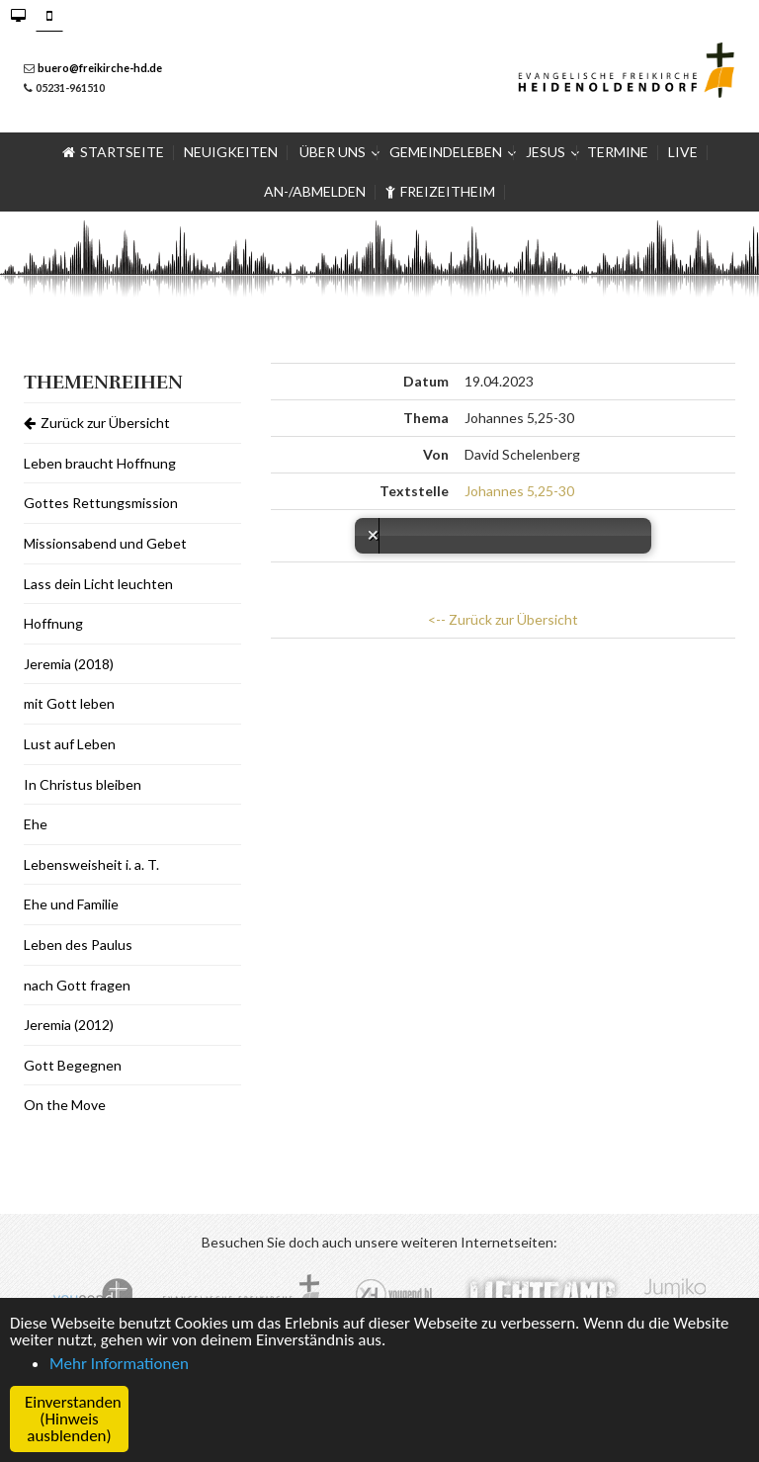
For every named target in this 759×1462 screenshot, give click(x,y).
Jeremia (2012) (69, 1024)
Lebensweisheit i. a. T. (91, 864)
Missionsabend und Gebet (105, 543)
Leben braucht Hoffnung (100, 463)
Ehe (35, 824)
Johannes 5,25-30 (519, 490)
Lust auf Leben (70, 743)
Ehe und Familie (71, 904)
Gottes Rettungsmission (101, 502)
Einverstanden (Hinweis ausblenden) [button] (73, 1419)
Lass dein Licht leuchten (98, 583)
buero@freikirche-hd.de (100, 67)
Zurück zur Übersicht (97, 422)
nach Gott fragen (77, 985)
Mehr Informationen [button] (119, 1363)
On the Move (65, 1104)
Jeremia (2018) (69, 663)
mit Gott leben (69, 703)
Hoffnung (53, 623)
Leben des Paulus (78, 944)
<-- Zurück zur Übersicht (503, 619)
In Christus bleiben (82, 784)
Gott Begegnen (73, 1065)
